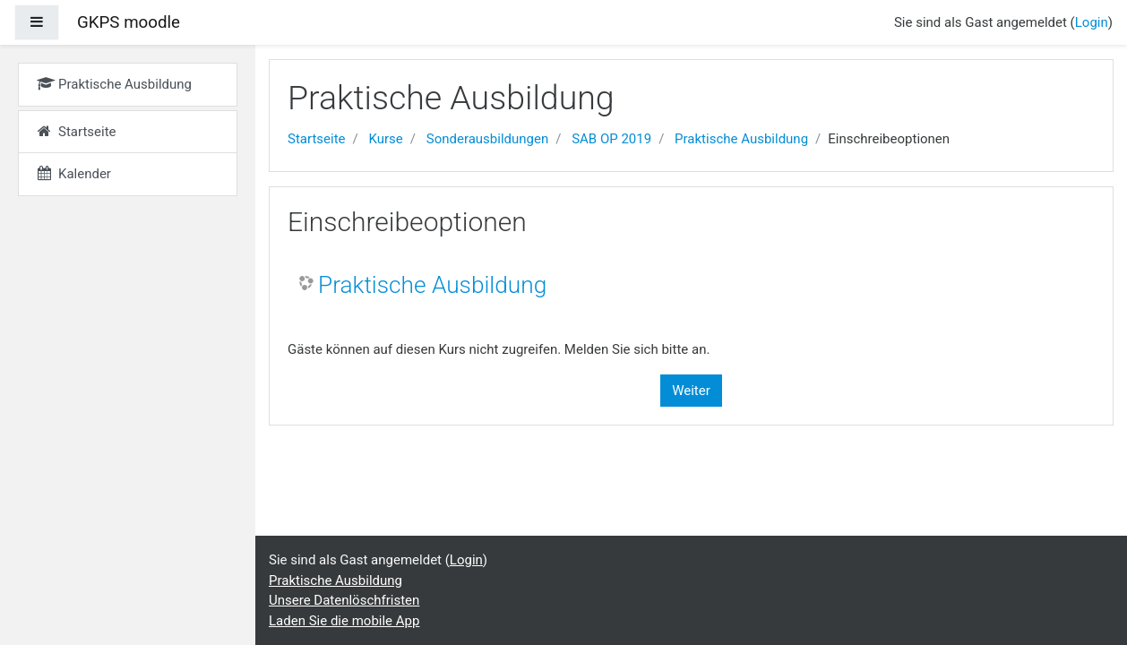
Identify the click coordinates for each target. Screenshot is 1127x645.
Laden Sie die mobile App (344, 621)
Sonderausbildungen (487, 139)
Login (1091, 22)
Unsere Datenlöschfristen (344, 600)
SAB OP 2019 (611, 139)
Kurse (385, 139)
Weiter (691, 391)
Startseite (317, 139)
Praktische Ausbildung (741, 139)
